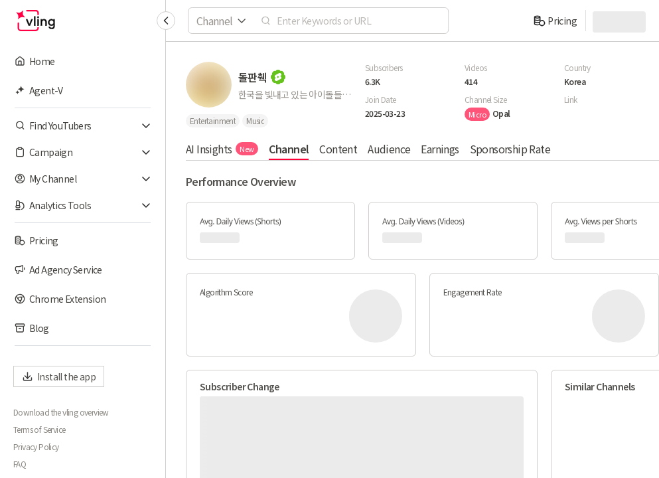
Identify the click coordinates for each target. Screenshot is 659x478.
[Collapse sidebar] (166, 20)
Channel (289, 149)
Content (338, 149)
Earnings (440, 149)
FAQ (19, 464)
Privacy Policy (36, 446)
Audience (389, 149)
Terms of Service (39, 429)
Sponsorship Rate (510, 149)
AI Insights (222, 149)
